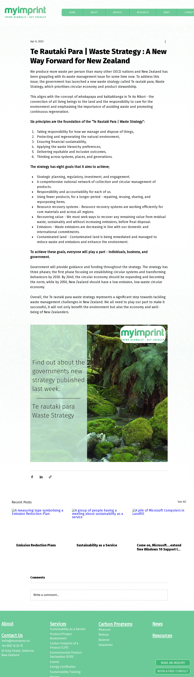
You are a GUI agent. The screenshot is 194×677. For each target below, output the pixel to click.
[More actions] (165, 41)
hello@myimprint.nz (15, 640)
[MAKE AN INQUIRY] (173, 663)
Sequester (106, 645)
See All (182, 501)
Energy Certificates (63, 666)
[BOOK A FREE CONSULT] (172, 671)
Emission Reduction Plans (36, 545)
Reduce (104, 634)
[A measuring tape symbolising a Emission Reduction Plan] (39, 524)
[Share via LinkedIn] (41, 477)
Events (54, 662)
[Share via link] (50, 477)
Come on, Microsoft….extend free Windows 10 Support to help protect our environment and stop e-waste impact (159, 547)
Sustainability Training (65, 672)
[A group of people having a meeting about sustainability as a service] (99, 524)
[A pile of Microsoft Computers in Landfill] (159, 524)
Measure (104, 629)
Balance (104, 640)
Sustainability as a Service (96, 545)
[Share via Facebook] (32, 477)
